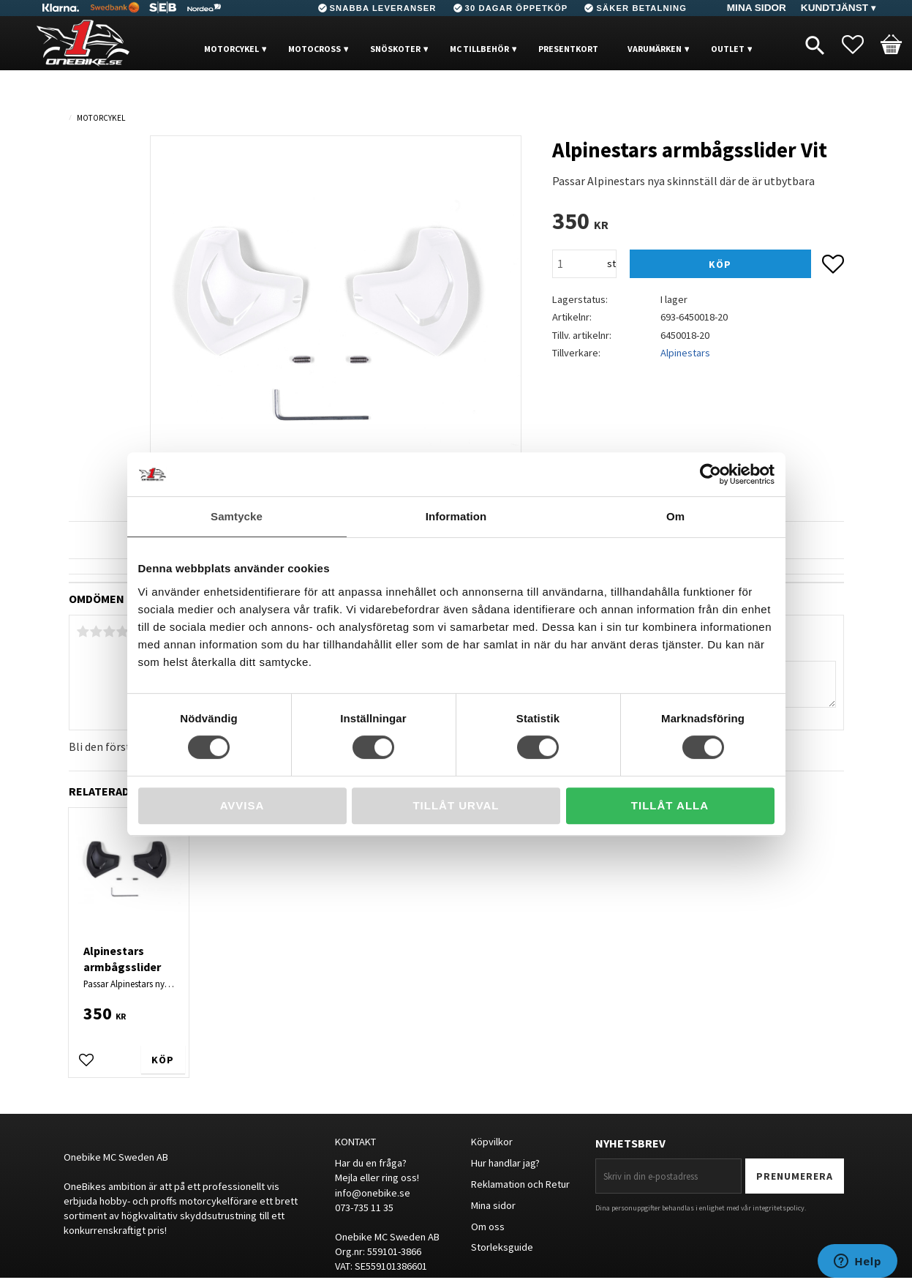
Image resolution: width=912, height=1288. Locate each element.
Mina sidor (493, 1205)
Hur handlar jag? (505, 1162)
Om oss (488, 1226)
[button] (860, 45)
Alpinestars (685, 352)
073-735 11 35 (364, 1207)
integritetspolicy (778, 1208)
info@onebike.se (372, 1192)
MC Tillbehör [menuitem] (479, 48)
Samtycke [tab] (237, 516)
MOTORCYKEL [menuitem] (231, 48)
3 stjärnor (109, 631)
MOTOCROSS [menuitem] (314, 48)
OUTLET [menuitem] (728, 48)
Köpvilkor (492, 1141)
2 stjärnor (96, 631)
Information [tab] (456, 516)
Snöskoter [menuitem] (395, 48)
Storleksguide (502, 1247)
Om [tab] (675, 516)
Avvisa (242, 805)
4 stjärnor (122, 631)
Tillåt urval (455, 805)
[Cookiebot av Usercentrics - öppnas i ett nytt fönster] (711, 474)
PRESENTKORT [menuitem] (568, 48)
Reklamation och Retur (520, 1184)
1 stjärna (83, 631)
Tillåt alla (670, 805)
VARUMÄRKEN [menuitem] (655, 48)
